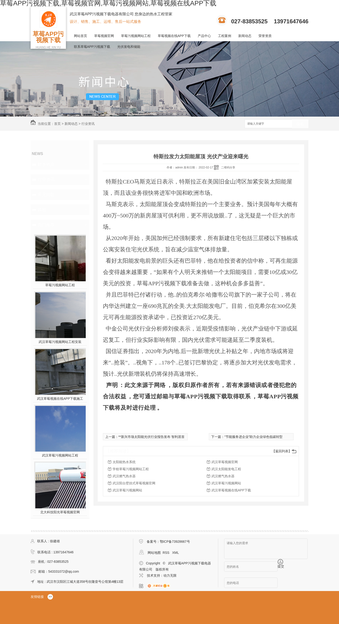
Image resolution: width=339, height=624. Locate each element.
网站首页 (80, 36)
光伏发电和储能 (128, 47)
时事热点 (46, 164)
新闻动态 (244, 36)
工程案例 (224, 36)
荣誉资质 (265, 36)
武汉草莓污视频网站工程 (60, 455)
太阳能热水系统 (124, 462)
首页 (57, 124)
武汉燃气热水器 (124, 476)
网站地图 (154, 553)
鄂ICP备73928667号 (175, 541)
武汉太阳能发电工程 (226, 469)
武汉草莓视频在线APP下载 (231, 490)
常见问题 (46, 194)
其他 (42, 209)
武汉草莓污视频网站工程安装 (60, 342)
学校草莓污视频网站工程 (131, 469)
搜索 (300, 124)
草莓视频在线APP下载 (174, 36)
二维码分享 (228, 167)
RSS (166, 553)
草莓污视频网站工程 (136, 36)
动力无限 (170, 575)
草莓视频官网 (104, 36)
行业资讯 (88, 124)
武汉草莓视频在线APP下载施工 (60, 398)
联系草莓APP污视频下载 (92, 47)
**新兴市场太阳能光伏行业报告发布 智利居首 (151, 437)
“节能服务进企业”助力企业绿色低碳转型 (253, 437)
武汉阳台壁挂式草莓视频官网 (134, 483)
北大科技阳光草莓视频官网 (60, 512)
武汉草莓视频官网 (224, 462)
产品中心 (204, 36)
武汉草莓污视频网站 (226, 483)
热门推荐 (46, 224)
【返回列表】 (282, 451)
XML (175, 553)
